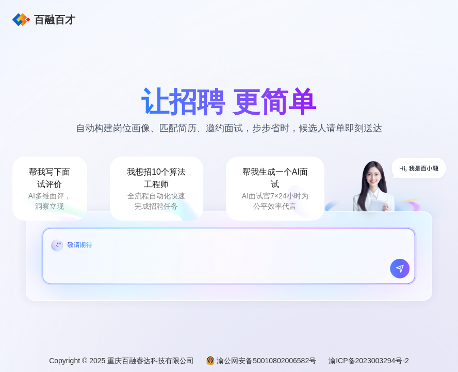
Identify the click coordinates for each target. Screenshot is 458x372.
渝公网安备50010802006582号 (266, 361)
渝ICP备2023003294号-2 (369, 361)
